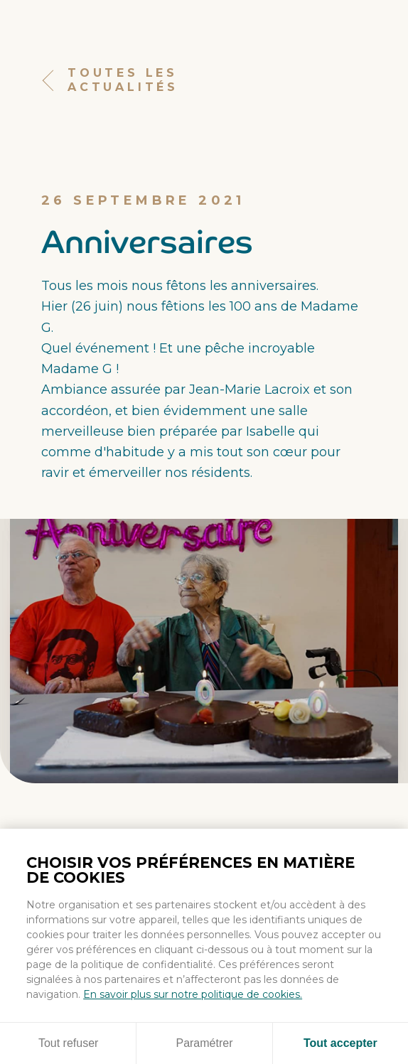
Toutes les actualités (109, 80)
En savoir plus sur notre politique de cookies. (192, 994)
